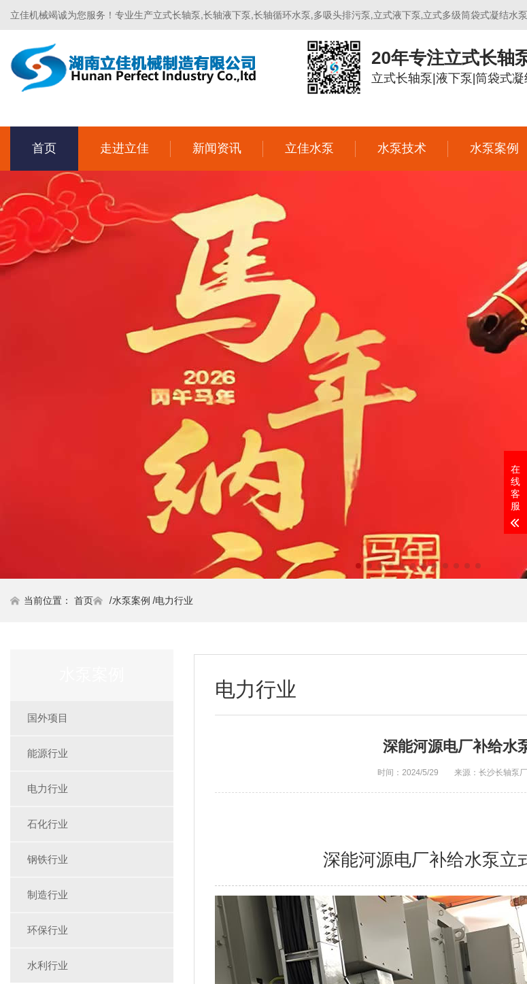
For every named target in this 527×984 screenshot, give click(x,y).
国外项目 (47, 718)
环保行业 (47, 930)
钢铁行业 (47, 859)
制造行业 (47, 894)
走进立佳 (124, 148)
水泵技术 (401, 148)
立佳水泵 (309, 148)
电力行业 (174, 600)
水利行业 (47, 965)
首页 (44, 148)
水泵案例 (131, 600)
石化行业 (47, 824)
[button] (358, 566)
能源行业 (47, 753)
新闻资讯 (216, 148)
